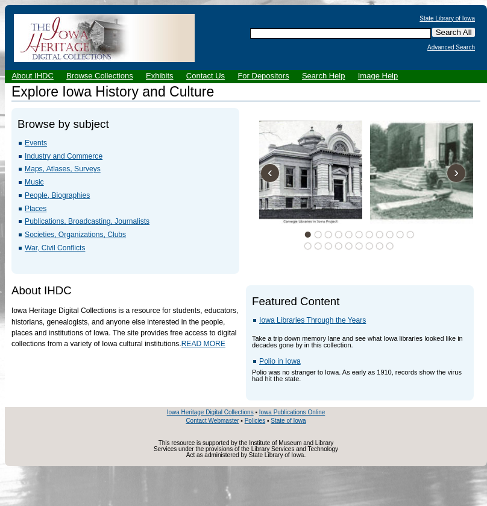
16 (348, 246)
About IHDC (33, 75)
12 (307, 246)
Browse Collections (99, 75)
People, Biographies (57, 195)
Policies (255, 420)
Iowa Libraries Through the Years (312, 320)
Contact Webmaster (212, 420)
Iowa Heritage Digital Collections (210, 412)
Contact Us (205, 75)
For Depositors (263, 75)
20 (389, 246)
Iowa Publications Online (292, 412)
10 (400, 235)
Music (34, 182)
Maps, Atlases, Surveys (63, 169)
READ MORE (203, 344)
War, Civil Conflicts (55, 248)
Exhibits (160, 75)
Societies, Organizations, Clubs (75, 234)
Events (36, 143)
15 (338, 246)
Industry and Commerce (63, 156)
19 (379, 246)
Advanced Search (451, 48)
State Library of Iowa (447, 19)
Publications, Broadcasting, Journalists (87, 221)
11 (410, 235)
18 (369, 246)
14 (328, 246)
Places (35, 208)
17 (359, 246)
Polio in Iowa (280, 361)
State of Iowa (288, 420)
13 (318, 246)
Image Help (378, 75)
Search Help (323, 75)
